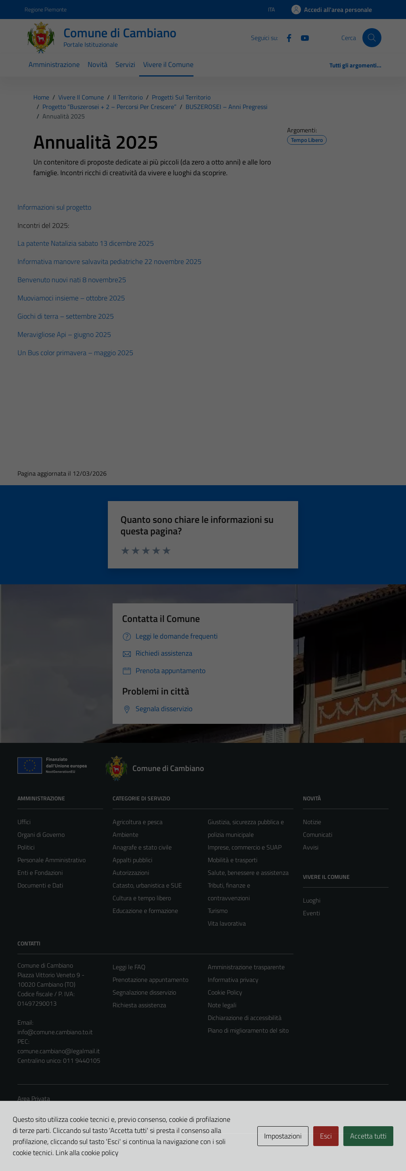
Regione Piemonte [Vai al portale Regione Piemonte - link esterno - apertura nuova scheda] (46, 9)
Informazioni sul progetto (54, 207)
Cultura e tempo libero (142, 898)
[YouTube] (302, 37)
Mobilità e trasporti (232, 860)
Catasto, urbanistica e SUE (147, 885)
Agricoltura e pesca (138, 822)
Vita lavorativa (227, 923)
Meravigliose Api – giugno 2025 (64, 334)
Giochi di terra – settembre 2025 (65, 316)
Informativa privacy (233, 979)
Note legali (222, 1005)
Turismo (218, 910)
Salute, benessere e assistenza (248, 872)
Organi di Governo (41, 834)
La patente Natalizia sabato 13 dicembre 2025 (85, 243)
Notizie (312, 822)
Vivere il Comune (168, 64)
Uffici (24, 822)
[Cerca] (371, 37)
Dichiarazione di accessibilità (245, 1017)
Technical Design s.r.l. (71, 1148)
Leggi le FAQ (129, 967)
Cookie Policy (225, 992)
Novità (97, 64)
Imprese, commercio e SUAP (245, 847)
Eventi (311, 913)
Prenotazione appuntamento (150, 979)
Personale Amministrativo (51, 860)
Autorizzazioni (131, 872)
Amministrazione (54, 64)
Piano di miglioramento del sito (248, 1030)
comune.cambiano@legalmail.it (58, 1051)
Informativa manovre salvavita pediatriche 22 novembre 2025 (109, 261)
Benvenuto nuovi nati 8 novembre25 (71, 279)
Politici (25, 847)
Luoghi (311, 900)
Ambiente (125, 834)
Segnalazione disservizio (144, 992)
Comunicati (317, 834)
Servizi (125, 64)
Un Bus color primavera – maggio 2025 (75, 352)
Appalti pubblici (132, 860)
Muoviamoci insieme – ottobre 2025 (71, 298)
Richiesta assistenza (139, 1005)
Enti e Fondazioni (40, 872)
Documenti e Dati (40, 885)
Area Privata (33, 1098)
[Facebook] (286, 37)
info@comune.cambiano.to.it (55, 1032)
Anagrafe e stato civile (142, 847)
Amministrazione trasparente (246, 967)
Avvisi (310, 847)
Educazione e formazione (145, 910)
